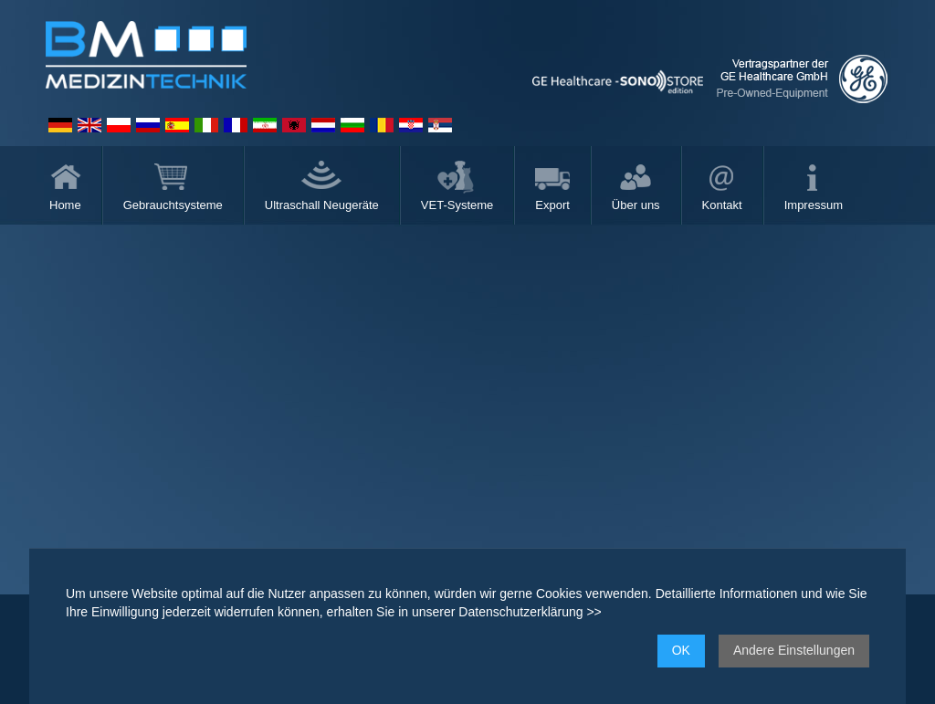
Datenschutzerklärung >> (529, 611)
